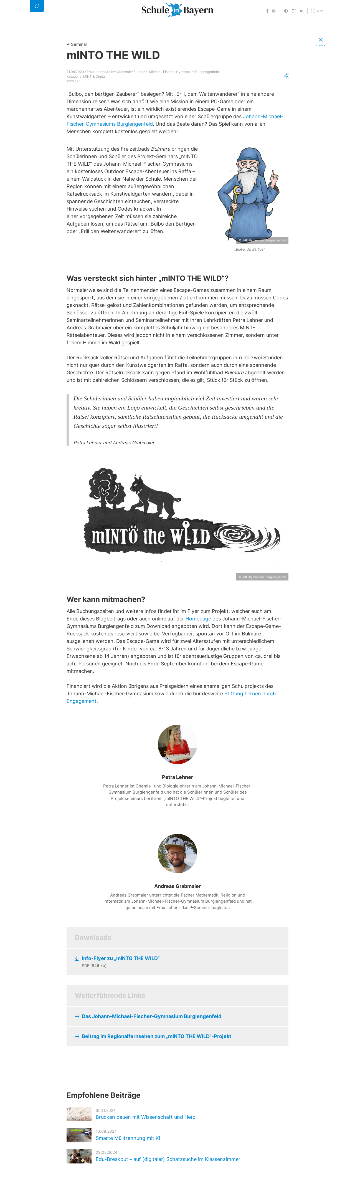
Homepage (198, 619)
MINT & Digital (94, 76)
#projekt (73, 81)
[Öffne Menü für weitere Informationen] (317, 10)
